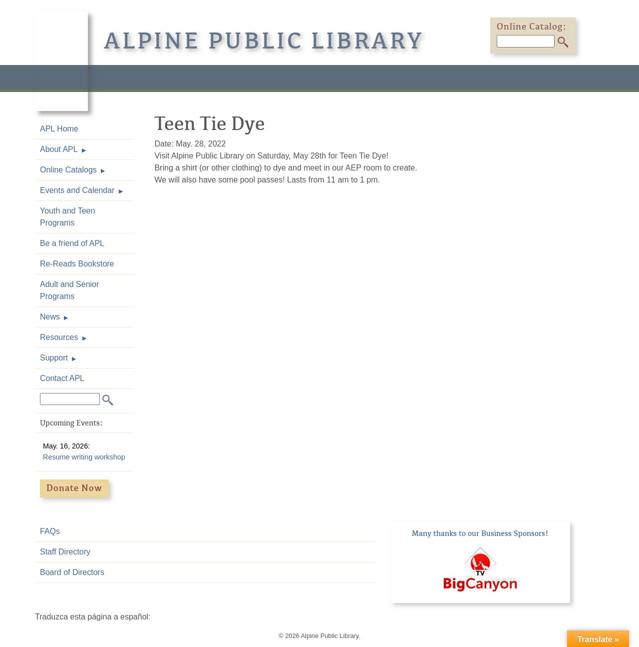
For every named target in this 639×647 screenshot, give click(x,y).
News (50, 316)
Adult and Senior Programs (69, 290)
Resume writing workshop (84, 457)
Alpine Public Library (264, 41)
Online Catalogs (68, 170)
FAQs (50, 531)
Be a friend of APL (72, 243)
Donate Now (74, 488)
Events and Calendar (77, 190)
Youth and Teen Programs (67, 216)
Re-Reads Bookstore (77, 264)
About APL (59, 149)
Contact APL (62, 378)
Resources (59, 337)
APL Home (59, 128)
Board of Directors (72, 572)
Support (54, 358)
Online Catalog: (532, 26)
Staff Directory (65, 552)
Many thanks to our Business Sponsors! (480, 533)
